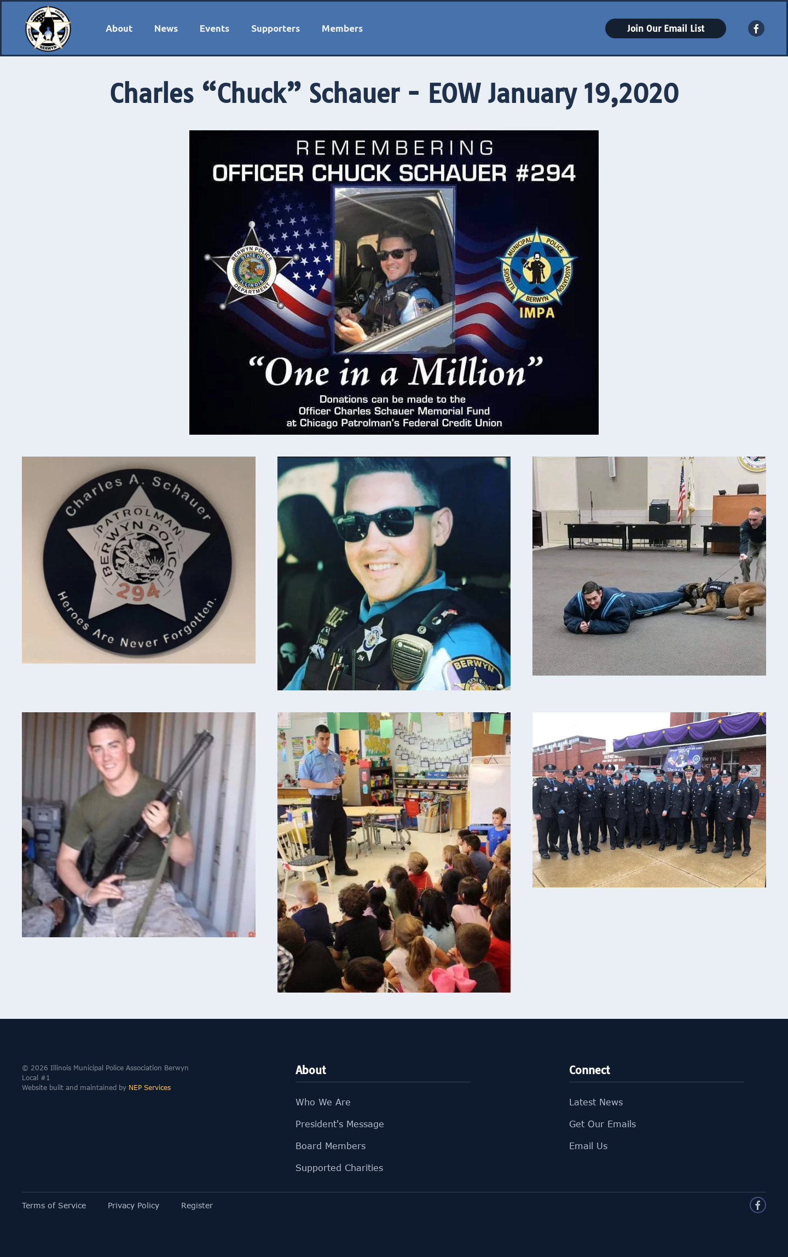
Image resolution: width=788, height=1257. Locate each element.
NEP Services (150, 1087)
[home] (48, 28)
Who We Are (323, 1102)
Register (197, 1205)
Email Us (588, 1146)
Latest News (596, 1102)
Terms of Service (54, 1205)
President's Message (340, 1124)
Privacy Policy (133, 1205)
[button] (119, 28)
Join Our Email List (665, 28)
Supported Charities (339, 1168)
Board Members (331, 1146)
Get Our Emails (602, 1124)
